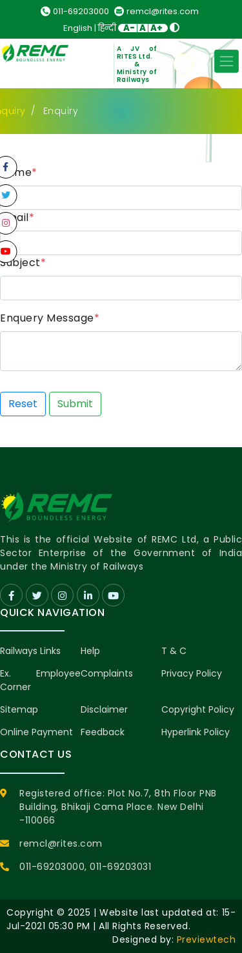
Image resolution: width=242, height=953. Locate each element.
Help (90, 650)
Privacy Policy (191, 673)
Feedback (103, 732)
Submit (75, 403)
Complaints (107, 673)
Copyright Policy (197, 709)
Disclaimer (104, 709)
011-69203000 (75, 11)
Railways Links (30, 650)
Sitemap (19, 709)
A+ (156, 28)
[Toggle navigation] (226, 61)
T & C (174, 650)
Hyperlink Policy (195, 732)
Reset (22, 403)
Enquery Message (49, 318)
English (77, 28)
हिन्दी (107, 28)
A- (129, 28)
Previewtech (206, 939)
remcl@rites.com (156, 11)
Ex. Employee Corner (40, 680)
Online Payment (36, 732)
